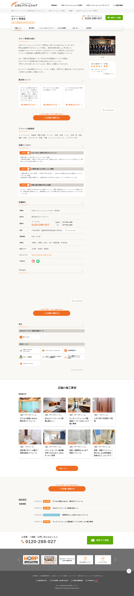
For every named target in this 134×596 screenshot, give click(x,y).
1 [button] (101, 57)
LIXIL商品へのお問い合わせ (60, 580)
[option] (101, 46)
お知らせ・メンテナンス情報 (59, 575)
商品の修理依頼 (78, 580)
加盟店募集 (119, 5)
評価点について (109, 73)
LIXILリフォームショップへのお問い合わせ (91, 575)
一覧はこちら (63, 468)
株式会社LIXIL (42, 580)
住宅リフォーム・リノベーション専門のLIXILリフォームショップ (28, 10)
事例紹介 (54, 5)
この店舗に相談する (52, 118)
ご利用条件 (35, 575)
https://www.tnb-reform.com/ (42, 255)
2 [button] (103, 57)
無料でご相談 (116, 18)
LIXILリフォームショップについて (97, 5)
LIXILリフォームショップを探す (72, 5)
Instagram (93, 580)
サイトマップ (72, 575)
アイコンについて (78, 370)
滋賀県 (71, 10)
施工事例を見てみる (28, 105)
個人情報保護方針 (44, 575)
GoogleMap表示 (71, 230)
